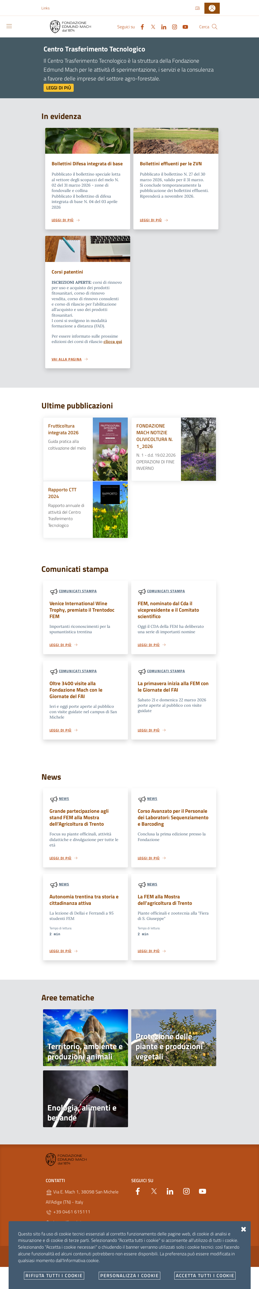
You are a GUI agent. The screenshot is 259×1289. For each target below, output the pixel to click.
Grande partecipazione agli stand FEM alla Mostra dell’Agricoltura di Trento (79, 825)
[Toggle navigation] (9, 26)
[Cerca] (214, 26)
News (64, 807)
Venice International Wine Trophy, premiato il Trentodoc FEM (81, 617)
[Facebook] (140, 26)
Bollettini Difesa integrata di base (83, 167)
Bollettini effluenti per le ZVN (172, 163)
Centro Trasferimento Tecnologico (94, 48)
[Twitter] (151, 26)
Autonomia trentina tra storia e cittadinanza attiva (84, 908)
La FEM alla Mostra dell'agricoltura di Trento (165, 908)
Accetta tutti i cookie (205, 1275)
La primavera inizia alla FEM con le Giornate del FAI (173, 694)
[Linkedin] (161, 26)
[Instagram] (172, 26)
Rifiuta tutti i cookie (54, 1275)
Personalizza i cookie (129, 1275)
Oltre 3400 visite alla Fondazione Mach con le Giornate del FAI (75, 697)
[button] (48, 8)
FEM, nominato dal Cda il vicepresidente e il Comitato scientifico (168, 617)
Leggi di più (58, 87)
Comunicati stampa (78, 598)
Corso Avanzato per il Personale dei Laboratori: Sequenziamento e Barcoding (173, 825)
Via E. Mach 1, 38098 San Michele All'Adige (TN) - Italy (82, 1205)
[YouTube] (183, 26)
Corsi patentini (68, 279)
